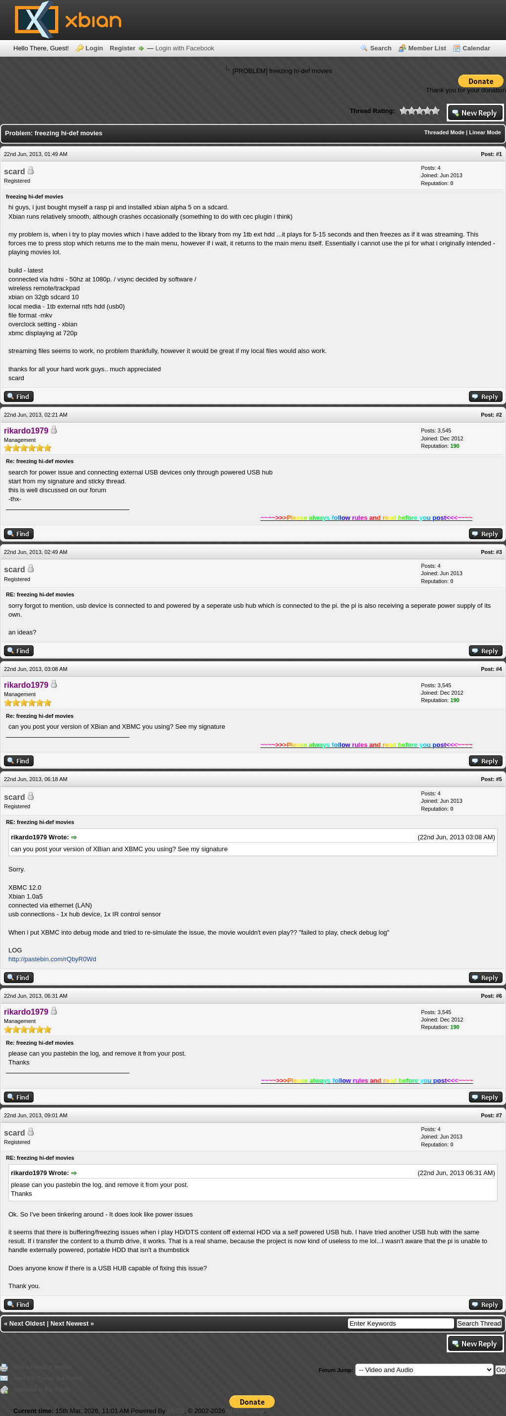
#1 (499, 154)
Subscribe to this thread (41, 1389)
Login (94, 48)
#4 (499, 669)
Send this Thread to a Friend (47, 1378)
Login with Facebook (184, 48)
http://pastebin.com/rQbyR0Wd (52, 959)
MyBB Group (245, 1411)
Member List (427, 48)
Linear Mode (485, 132)
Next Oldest (27, 1323)
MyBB (175, 1411)
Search (380, 48)
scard (14, 171)
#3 (499, 552)
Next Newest (69, 1323)
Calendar (476, 48)
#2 (499, 415)
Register (122, 48)
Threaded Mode (444, 132)
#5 (499, 779)
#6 (499, 996)
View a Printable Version (42, 1367)
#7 (499, 1115)
